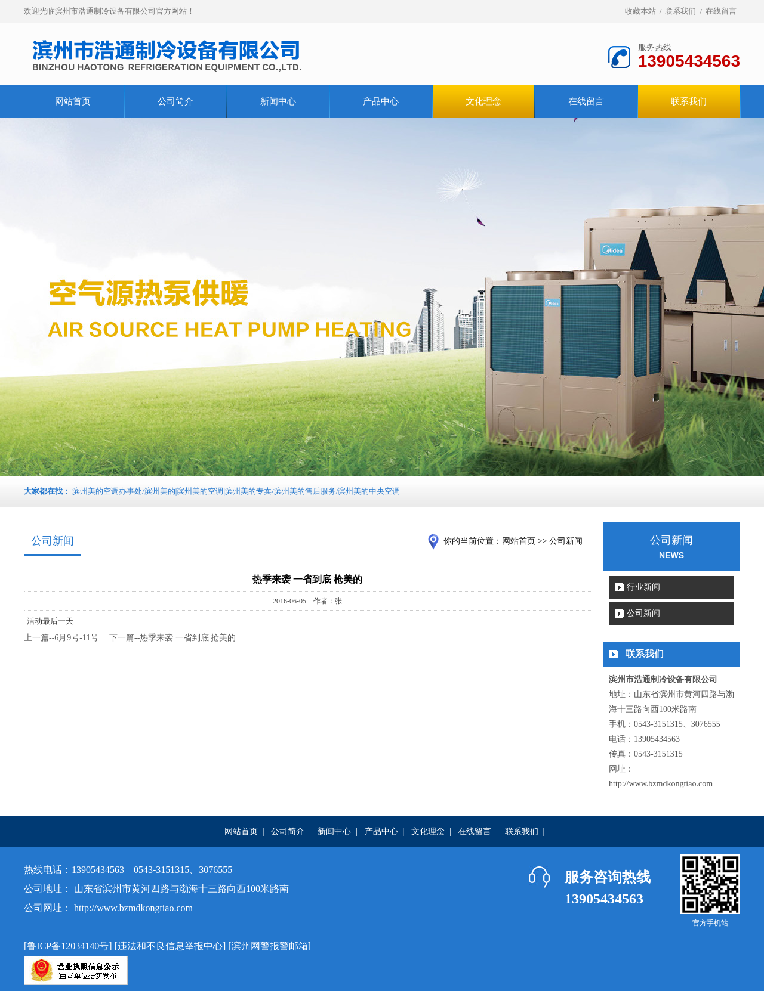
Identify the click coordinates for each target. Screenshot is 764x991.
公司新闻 (643, 613)
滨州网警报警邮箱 (270, 946)
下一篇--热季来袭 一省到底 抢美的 (172, 637)
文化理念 (428, 831)
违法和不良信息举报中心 (170, 946)
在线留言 (721, 11)
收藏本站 (640, 11)
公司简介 (175, 101)
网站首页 (73, 101)
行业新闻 (643, 587)
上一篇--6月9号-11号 (61, 637)
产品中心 (381, 101)
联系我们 (680, 11)
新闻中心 (278, 101)
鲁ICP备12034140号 (68, 946)
